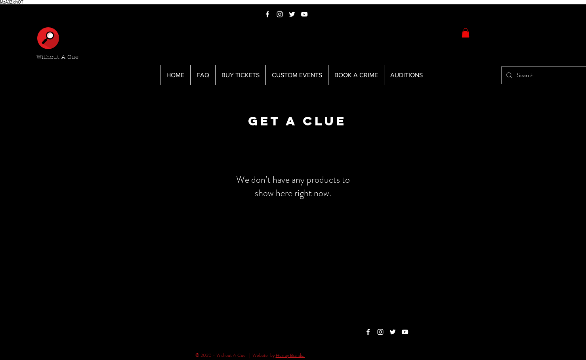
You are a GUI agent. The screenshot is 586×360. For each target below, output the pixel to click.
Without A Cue (57, 57)
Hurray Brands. (290, 355)
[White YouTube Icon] (304, 14)
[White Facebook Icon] (267, 14)
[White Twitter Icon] (292, 14)
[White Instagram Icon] (280, 14)
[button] (466, 33)
